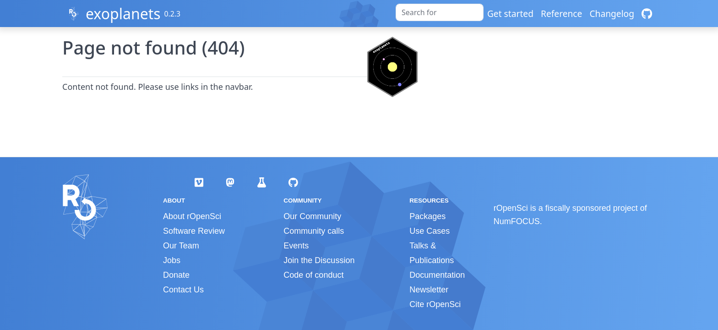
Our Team (181, 245)
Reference (561, 13)
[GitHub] (647, 13)
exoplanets (123, 13)
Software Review (194, 231)
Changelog (611, 13)
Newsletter (428, 289)
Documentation (437, 275)
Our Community (312, 216)
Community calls (313, 231)
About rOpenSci (192, 216)
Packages (427, 216)
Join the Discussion (318, 260)
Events (296, 245)
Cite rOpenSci (435, 304)
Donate (176, 275)
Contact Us (183, 289)
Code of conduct (313, 275)
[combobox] (440, 12)
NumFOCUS (517, 221)
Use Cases (429, 231)
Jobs (171, 260)
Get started (510, 13)
